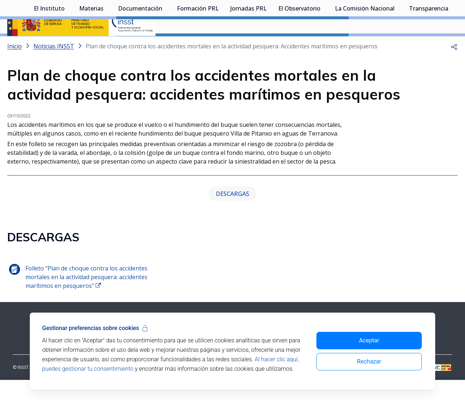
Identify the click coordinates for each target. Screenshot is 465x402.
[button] (454, 65)
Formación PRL (198, 45)
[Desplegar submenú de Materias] (107, 44)
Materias (91, 45)
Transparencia (428, 45)
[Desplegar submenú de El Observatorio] (324, 44)
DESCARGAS (232, 213)
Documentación (140, 45)
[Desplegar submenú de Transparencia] (452, 44)
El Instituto (49, 45)
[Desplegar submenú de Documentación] (166, 44)
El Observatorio (299, 45)
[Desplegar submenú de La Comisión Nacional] (398, 44)
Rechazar (369, 361)
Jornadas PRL (248, 45)
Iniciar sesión (430, 16)
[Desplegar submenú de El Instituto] (68, 44)
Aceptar (369, 340)
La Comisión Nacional (365, 45)
